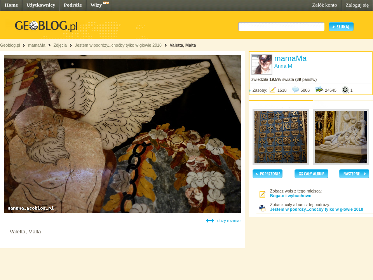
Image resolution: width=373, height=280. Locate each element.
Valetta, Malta (183, 45)
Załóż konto (324, 5)
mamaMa (36, 45)
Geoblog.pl (10, 45)
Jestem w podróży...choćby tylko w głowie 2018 (118, 45)
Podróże (73, 5)
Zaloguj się (357, 5)
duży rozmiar (229, 220)
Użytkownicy (40, 5)
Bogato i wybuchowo (291, 195)
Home (11, 5)
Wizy (96, 5)
